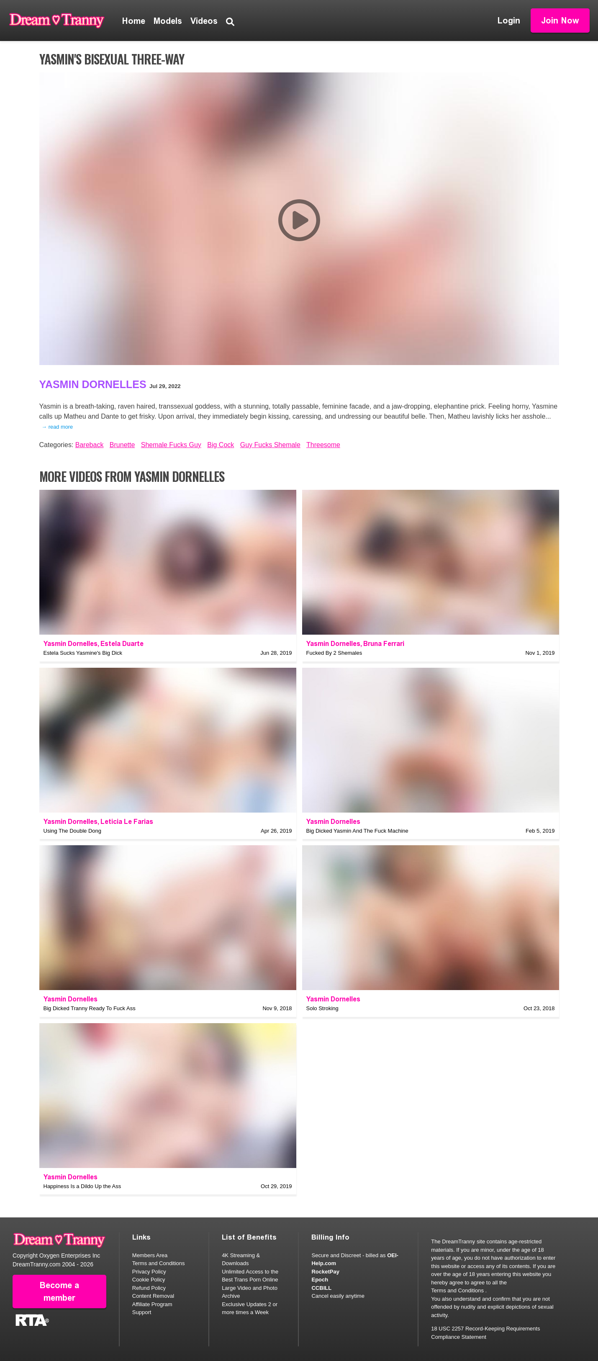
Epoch (319, 1279)
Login (509, 20)
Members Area (150, 1255)
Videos (204, 21)
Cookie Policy (148, 1279)
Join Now (560, 20)
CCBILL (321, 1288)
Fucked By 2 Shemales (334, 653)
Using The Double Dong (73, 831)
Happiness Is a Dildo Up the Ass (82, 1186)
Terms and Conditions (158, 1263)
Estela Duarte (122, 644)
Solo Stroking (322, 1008)
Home (133, 21)
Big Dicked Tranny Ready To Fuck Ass (90, 1008)
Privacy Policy (149, 1271)
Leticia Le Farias (126, 822)
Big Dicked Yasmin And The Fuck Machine (357, 831)
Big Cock (220, 444)
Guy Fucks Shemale (270, 444)
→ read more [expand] (57, 427)
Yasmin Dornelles (92, 384)
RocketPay (325, 1271)
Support (141, 1312)
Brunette (122, 444)
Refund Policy (149, 1288)
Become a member (59, 1291)
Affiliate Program (152, 1304)
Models (168, 21)
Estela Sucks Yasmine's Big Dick (83, 653)
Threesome (323, 444)
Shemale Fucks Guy (171, 444)
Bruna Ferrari (383, 644)
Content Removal (153, 1296)
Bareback (89, 444)
